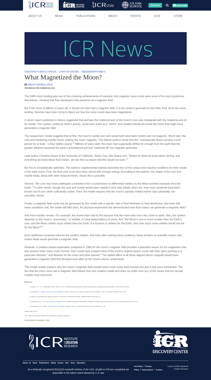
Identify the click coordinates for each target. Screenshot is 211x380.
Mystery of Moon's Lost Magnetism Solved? (55, 292)
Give (157, 16)
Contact (159, 370)
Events (135, 16)
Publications (85, 16)
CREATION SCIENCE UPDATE (40, 72)
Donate (155, 5)
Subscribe (180, 5)
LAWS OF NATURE (69, 72)
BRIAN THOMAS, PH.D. (40, 84)
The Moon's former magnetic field (54, 301)
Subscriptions (147, 370)
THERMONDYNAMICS (93, 72)
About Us (35, 16)
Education (81, 363)
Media (113, 16)
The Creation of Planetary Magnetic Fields (61, 306)
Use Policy (138, 366)
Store (178, 16)
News (59, 16)
